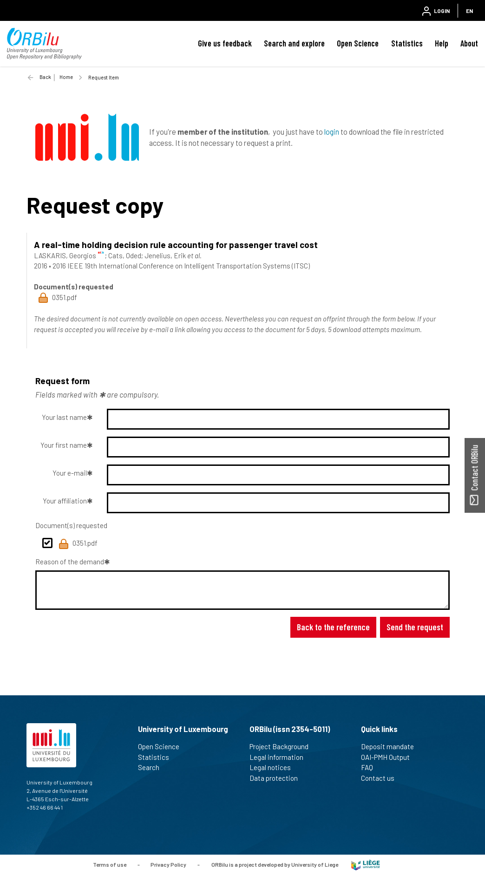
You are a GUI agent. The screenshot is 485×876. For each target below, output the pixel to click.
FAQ (371, 767)
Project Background (282, 746)
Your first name (63, 445)
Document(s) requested (71, 525)
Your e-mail (69, 473)
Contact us (381, 778)
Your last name (64, 417)
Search (152, 767)
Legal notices (274, 767)
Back (45, 77)
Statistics (407, 43)
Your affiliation (65, 501)
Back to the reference (333, 626)
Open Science (358, 43)
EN (469, 10)
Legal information (280, 757)
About (469, 43)
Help (441, 43)
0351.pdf (78, 543)
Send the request (415, 626)
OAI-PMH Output (389, 757)
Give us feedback (225, 43)
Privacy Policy (168, 864)
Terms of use (109, 864)
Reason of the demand (69, 561)
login (331, 131)
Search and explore (294, 43)
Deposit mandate (391, 746)
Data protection (277, 778)
